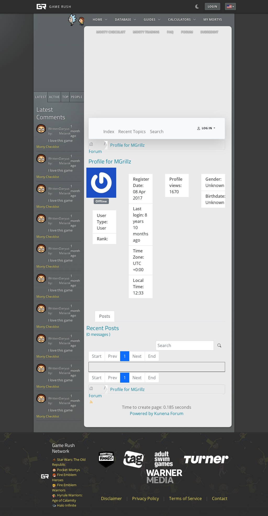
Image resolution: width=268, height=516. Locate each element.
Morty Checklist (47, 146)
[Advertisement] (73, 59)
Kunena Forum (168, 413)
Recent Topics (132, 131)
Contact (219, 498)
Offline (101, 201)
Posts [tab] (104, 316)
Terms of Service (185, 498)
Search (157, 131)
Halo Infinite (64, 505)
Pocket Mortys (66, 469)
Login (212, 6)
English (229, 6)
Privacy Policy (145, 498)
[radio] (41, 97)
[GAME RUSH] (52, 6)
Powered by (141, 413)
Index (108, 131)
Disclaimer (111, 498)
